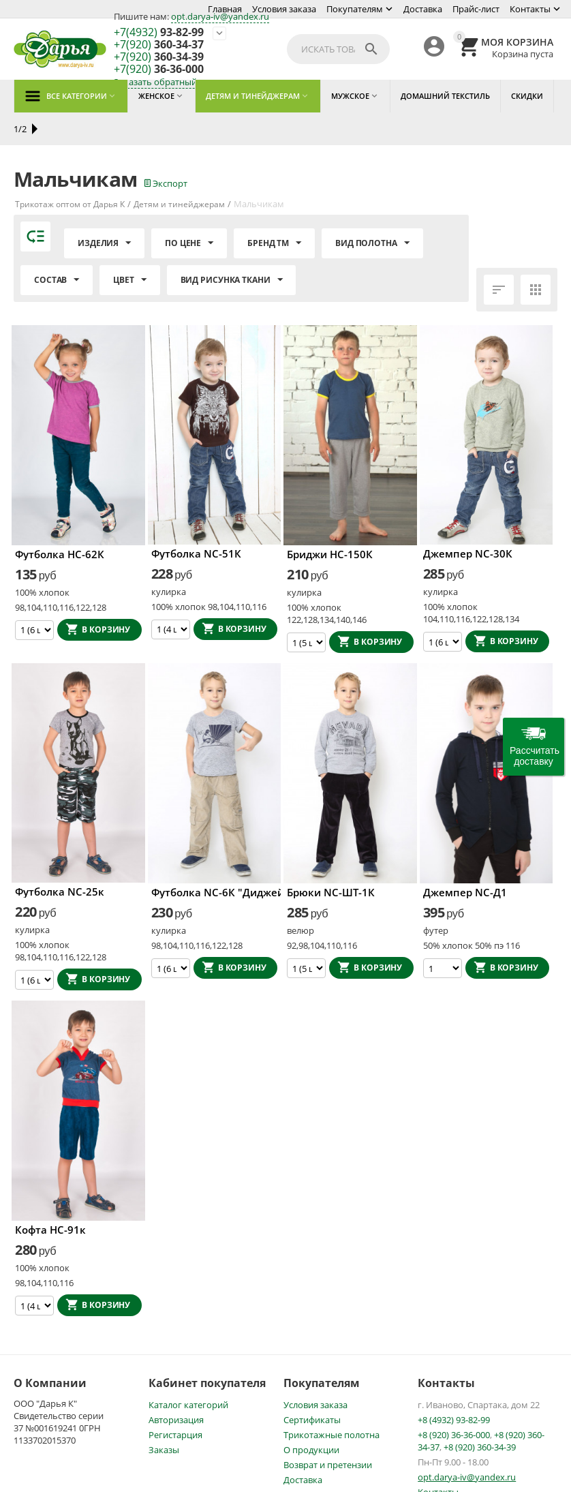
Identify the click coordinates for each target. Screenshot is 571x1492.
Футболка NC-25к (59, 859)
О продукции (311, 1417)
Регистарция (175, 1402)
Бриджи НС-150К (330, 521)
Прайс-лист (475, 9)
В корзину (106, 597)
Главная (225, 9)
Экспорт (165, 150)
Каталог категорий (188, 1372)
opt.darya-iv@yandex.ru (220, 16)
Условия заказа (284, 9)
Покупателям (354, 9)
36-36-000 (159, 69)
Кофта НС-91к (50, 1197)
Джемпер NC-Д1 (465, 859)
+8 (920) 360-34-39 (480, 1414)
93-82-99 (159, 32)
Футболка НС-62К (59, 521)
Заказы (164, 1417)
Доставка (422, 9)
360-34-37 (159, 45)
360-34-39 (159, 57)
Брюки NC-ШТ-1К (331, 859)
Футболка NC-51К (196, 521)
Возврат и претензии (327, 1432)
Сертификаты (312, 1387)
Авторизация (176, 1387)
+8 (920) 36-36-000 (454, 1402)
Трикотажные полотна (331, 1402)
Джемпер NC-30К (467, 521)
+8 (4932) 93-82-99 (454, 1387)
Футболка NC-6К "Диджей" (214, 859)
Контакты (530, 9)
